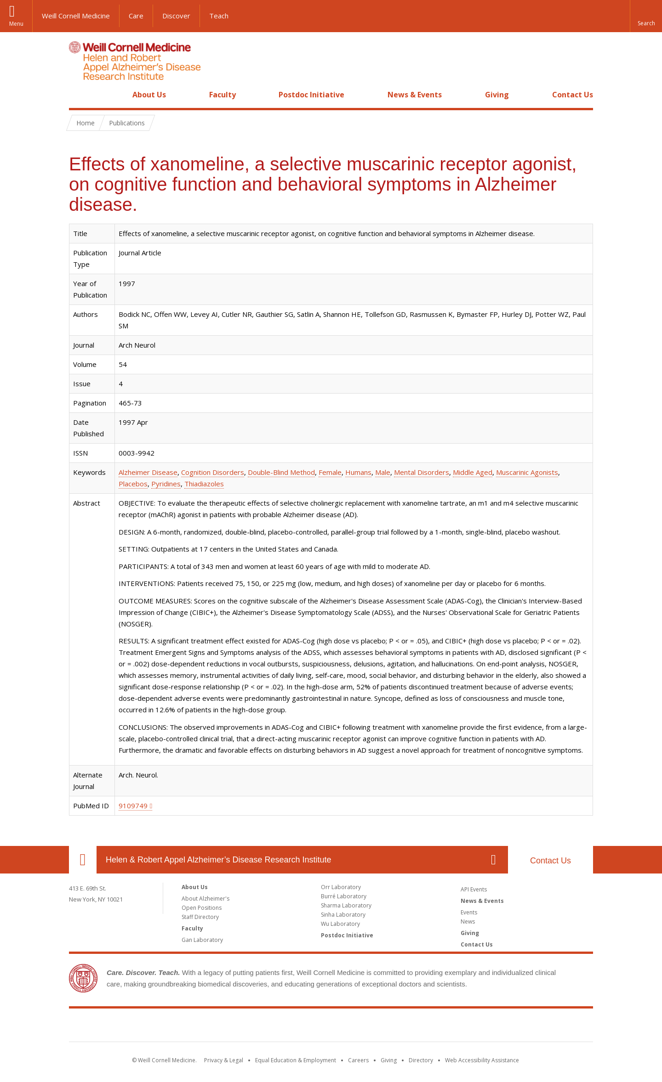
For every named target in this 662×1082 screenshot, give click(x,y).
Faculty (222, 95)
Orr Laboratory (341, 887)
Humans (358, 472)
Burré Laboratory (343, 896)
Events (469, 912)
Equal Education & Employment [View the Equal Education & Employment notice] (295, 1060)
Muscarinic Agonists (527, 472)
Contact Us (572, 95)
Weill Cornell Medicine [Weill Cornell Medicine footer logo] (331, 1026)
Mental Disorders (421, 472)
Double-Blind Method (281, 472)
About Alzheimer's (205, 898)
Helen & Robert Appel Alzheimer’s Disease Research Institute (218, 859)
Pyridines (166, 483)
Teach (218, 15)
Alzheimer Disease (148, 472)
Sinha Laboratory (343, 915)
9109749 (133, 805)
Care (136, 15)
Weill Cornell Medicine (76, 15)
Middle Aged (472, 472)
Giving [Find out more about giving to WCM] (389, 1060)
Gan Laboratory (202, 940)
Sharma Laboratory (346, 905)
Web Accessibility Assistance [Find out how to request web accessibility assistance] (482, 1060)
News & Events (415, 95)
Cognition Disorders (212, 472)
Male (382, 472)
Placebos (133, 483)
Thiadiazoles (204, 483)
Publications (127, 122)
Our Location (83, 859)
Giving (497, 95)
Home (79, 94)
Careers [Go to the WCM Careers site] (358, 1060)
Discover (176, 15)
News (468, 921)
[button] (646, 16)
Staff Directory (200, 917)
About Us (149, 95)
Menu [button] (16, 24)
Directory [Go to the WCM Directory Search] (421, 1060)
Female (330, 472)
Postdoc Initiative (311, 95)
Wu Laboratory (340, 924)
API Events (474, 889)
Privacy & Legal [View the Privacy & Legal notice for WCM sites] (223, 1060)
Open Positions (202, 908)
